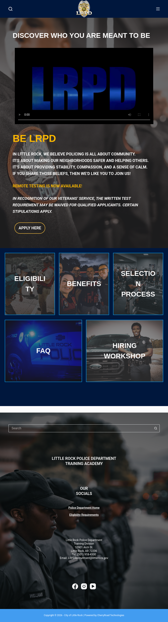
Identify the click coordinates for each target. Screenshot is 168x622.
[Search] (10, 9)
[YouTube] (93, 586)
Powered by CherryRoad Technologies (104, 615)
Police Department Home (84, 507)
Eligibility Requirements (84, 514)
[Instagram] (84, 586)
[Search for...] (80, 428)
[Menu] (158, 9)
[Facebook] (75, 586)
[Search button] (156, 428)
